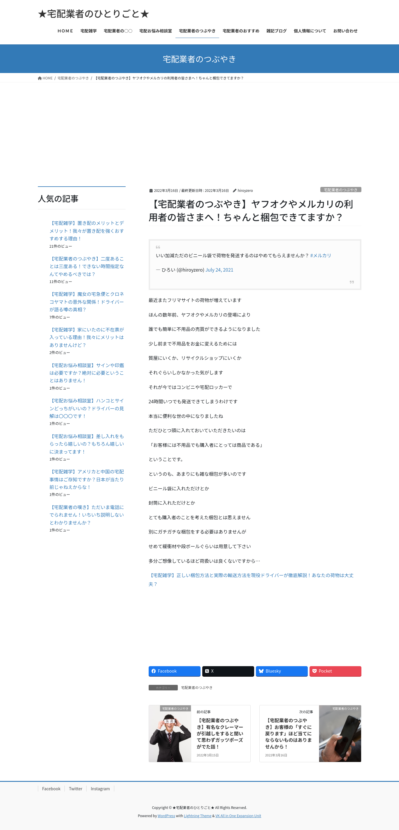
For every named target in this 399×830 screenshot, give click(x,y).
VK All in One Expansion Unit (238, 815)
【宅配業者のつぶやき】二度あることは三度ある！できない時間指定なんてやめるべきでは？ (87, 266)
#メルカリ (320, 255)
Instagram (100, 788)
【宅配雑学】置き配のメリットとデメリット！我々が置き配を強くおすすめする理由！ (87, 230)
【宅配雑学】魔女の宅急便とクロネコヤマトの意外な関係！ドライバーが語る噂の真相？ (87, 301)
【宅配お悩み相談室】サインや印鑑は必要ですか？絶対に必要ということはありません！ (87, 373)
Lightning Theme (198, 815)
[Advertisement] (200, 126)
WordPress (166, 815)
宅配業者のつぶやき (341, 189)
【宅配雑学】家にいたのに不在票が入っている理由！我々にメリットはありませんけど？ (87, 337)
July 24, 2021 (219, 269)
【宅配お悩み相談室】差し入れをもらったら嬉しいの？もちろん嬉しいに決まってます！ (87, 444)
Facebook (51, 788)
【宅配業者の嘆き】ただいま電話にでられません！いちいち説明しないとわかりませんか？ (87, 514)
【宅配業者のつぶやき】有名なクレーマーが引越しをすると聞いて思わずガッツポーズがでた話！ (220, 733)
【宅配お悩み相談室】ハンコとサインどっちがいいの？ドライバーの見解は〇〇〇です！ (87, 408)
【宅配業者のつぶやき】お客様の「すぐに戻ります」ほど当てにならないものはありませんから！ (288, 733)
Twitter (75, 788)
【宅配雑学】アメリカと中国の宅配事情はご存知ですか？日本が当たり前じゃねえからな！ (87, 479)
